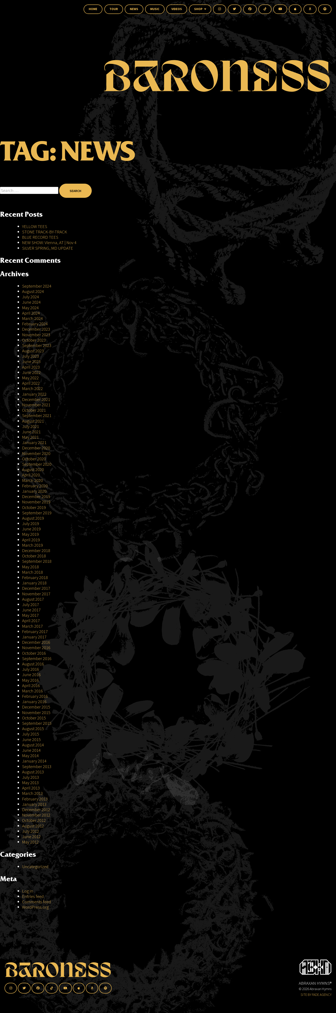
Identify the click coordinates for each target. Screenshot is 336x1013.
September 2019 (36, 513)
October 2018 (34, 556)
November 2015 (36, 712)
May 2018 (30, 567)
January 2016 (34, 701)
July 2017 (30, 604)
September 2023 (36, 345)
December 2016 (36, 642)
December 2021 (36, 399)
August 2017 (33, 599)
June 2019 (31, 529)
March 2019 (32, 545)
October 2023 (34, 340)
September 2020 (36, 464)
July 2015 (30, 734)
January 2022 (34, 394)
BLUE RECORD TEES (40, 237)
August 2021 (33, 421)
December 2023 (36, 329)
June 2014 (31, 750)
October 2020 (34, 459)
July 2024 (30, 297)
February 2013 (35, 799)
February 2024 (35, 324)
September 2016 (36, 658)
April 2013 (31, 788)
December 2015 (36, 707)
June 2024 (31, 302)
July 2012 (30, 831)
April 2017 (31, 620)
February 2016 (35, 696)
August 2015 (33, 728)
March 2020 (32, 480)
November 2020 (36, 453)
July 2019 (30, 523)
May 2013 (30, 782)
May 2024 (30, 308)
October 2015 (34, 718)
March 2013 (32, 793)
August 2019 (33, 518)
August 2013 (33, 772)
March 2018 (32, 572)
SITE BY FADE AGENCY (316, 994)
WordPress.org (35, 907)
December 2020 (36, 448)
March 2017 (32, 626)
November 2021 (36, 405)
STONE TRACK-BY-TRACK (44, 232)
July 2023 (30, 356)
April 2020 (31, 475)
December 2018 (36, 550)
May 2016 (30, 680)
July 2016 (30, 669)
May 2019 (30, 534)
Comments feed (36, 902)
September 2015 (36, 723)
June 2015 (31, 739)
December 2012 (36, 809)
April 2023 (31, 367)
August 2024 (33, 291)
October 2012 (34, 820)
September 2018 (36, 561)
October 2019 (34, 507)
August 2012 (33, 826)
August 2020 (33, 469)
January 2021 (34, 442)
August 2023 (33, 351)
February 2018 (35, 577)
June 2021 (31, 432)
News (134, 9)
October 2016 (34, 653)
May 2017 (30, 615)
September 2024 (36, 286)
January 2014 (34, 761)
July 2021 (30, 426)
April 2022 (31, 383)
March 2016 (32, 691)
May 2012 (30, 842)
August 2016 (33, 664)
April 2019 (31, 540)
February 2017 (35, 631)
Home (93, 9)
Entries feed (33, 896)
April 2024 (31, 313)
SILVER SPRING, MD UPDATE (47, 248)
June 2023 (31, 361)
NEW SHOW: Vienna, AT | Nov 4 (49, 242)
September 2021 (36, 415)
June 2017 (31, 610)
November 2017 (36, 594)
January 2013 (34, 804)
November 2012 (36, 815)
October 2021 (34, 410)
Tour (114, 9)
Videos (176, 9)
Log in (27, 891)
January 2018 (34, 583)
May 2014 (30, 755)
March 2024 (32, 318)
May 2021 (30, 437)
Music (154, 9)
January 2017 (34, 637)
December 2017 (36, 588)
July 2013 (30, 777)
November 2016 (36, 647)
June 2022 (31, 372)
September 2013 (36, 766)
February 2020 (35, 486)
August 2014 (33, 745)
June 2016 (31, 674)
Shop (200, 9)
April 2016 (31, 685)
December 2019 (36, 496)
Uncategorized (35, 866)
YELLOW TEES (34, 226)
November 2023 (36, 335)
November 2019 (36, 502)
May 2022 (30, 378)
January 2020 (34, 491)
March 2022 (32, 388)
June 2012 (31, 836)
